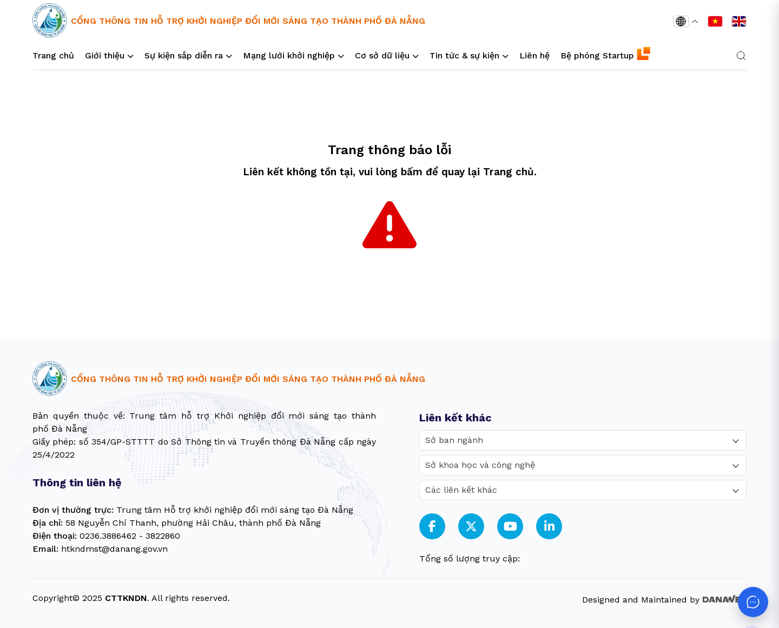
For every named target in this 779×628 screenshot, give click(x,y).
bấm (411, 172)
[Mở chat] (753, 602)
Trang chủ (508, 172)
